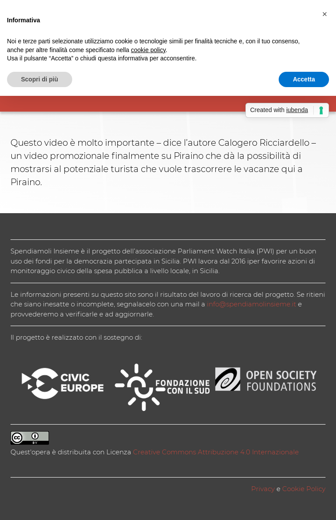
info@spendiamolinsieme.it (251, 304)
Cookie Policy (304, 489)
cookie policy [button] (148, 49)
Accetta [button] (304, 79)
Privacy (263, 489)
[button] (325, 14)
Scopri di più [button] (39, 79)
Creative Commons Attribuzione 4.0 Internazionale (216, 452)
